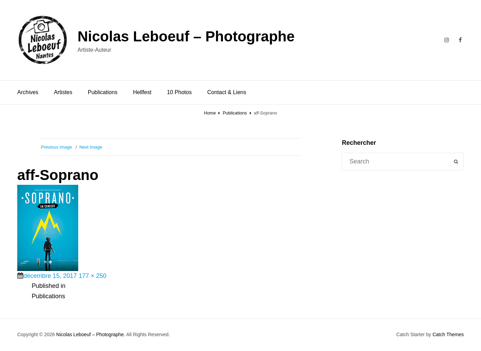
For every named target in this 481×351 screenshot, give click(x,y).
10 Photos (179, 92)
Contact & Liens (226, 92)
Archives (27, 92)
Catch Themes (448, 334)
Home (210, 113)
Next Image (90, 147)
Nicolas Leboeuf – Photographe (186, 36)
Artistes (63, 92)
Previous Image (56, 147)
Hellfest (142, 92)
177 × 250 (92, 275)
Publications (102, 92)
